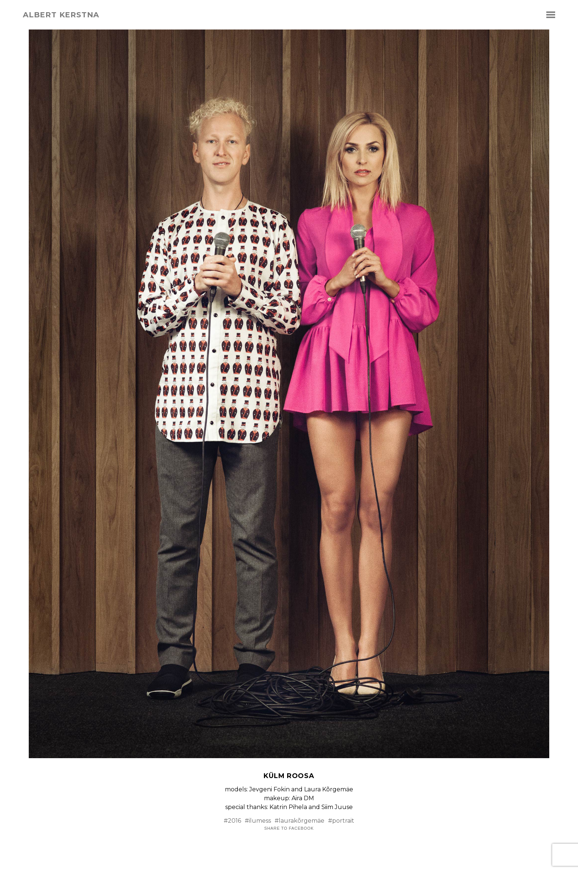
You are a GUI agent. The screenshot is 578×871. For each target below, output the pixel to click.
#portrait (341, 820)
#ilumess (258, 820)
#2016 (232, 820)
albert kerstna (61, 14)
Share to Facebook (289, 828)
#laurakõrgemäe (299, 820)
